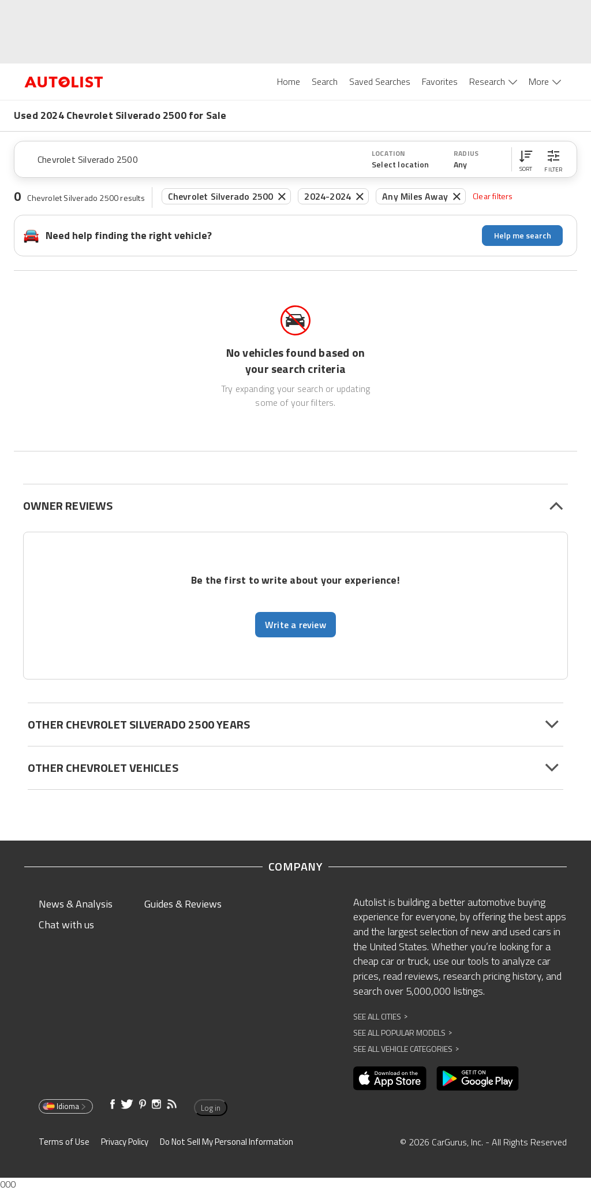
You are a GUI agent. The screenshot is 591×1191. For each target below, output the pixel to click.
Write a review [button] (295, 625)
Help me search (522, 235)
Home (288, 81)
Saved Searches (379, 81)
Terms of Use (64, 1141)
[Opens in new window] (390, 1078)
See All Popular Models (402, 1032)
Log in (210, 1108)
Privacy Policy (124, 1141)
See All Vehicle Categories (406, 1049)
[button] (526, 159)
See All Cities (380, 1016)
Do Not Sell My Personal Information (226, 1141)
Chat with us (66, 924)
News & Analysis (76, 904)
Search (325, 81)
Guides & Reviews (183, 904)
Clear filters (493, 196)
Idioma (65, 1106)
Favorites (440, 81)
